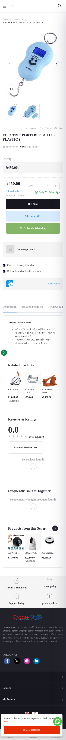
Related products (32, 306)
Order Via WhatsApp (33, 228)
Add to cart (33, 216)
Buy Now (33, 204)
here (6, 721)
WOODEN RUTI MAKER (47, 392)
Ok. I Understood (31, 730)
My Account (9, 699)
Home (5, 19)
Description (10, 306)
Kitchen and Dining (18, 19)
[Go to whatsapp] (57, 721)
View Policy (54, 283)
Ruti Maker (13, 389)
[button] (9, 64)
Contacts (7, 688)
